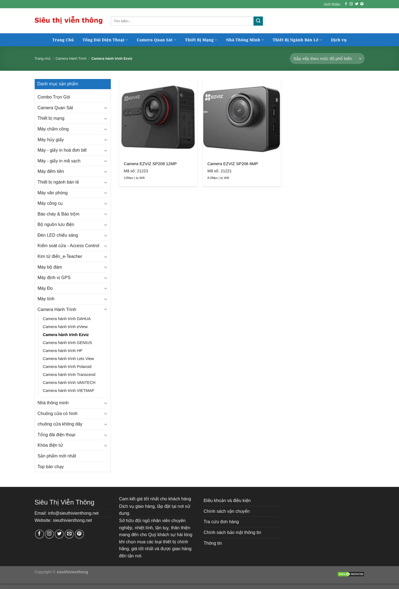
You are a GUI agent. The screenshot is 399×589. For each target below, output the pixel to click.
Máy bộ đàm (50, 267)
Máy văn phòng (53, 192)
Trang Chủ (63, 39)
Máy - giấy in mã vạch (59, 161)
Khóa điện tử (50, 445)
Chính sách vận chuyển (227, 511)
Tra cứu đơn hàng (221, 521)
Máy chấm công (53, 129)
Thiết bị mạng (51, 118)
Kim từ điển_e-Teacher (60, 256)
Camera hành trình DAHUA (67, 319)
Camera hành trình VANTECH (69, 382)
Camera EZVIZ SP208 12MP (150, 163)
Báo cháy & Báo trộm (58, 214)
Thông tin (213, 543)
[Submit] (258, 21)
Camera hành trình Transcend (69, 374)
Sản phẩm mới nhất (57, 456)
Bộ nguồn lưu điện (56, 224)
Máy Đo (45, 288)
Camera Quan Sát (156, 39)
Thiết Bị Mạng (201, 39)
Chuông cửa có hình (58, 413)
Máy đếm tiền (51, 171)
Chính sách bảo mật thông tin (232, 532)
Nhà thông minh (53, 402)
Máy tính (46, 298)
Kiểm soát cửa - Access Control (69, 245)
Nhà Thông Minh (245, 39)
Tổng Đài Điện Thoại (105, 39)
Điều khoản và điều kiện (227, 500)
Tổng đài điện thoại (56, 434)
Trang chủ (43, 58)
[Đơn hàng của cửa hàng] (327, 58)
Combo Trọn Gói (54, 97)
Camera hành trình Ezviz (66, 334)
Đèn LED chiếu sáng (58, 235)
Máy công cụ (50, 203)
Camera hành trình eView (65, 327)
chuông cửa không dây (60, 424)
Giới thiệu (332, 4)
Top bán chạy (51, 466)
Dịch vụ (338, 39)
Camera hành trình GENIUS (67, 342)
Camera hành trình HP (62, 350)
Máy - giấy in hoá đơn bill (62, 150)
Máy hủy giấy (51, 139)
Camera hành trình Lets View (68, 358)
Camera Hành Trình (71, 58)
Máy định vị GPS (54, 277)
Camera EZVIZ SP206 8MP (232, 163)
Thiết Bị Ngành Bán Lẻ (297, 39)
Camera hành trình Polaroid (67, 366)
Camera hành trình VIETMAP (68, 390)
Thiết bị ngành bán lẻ (58, 182)
